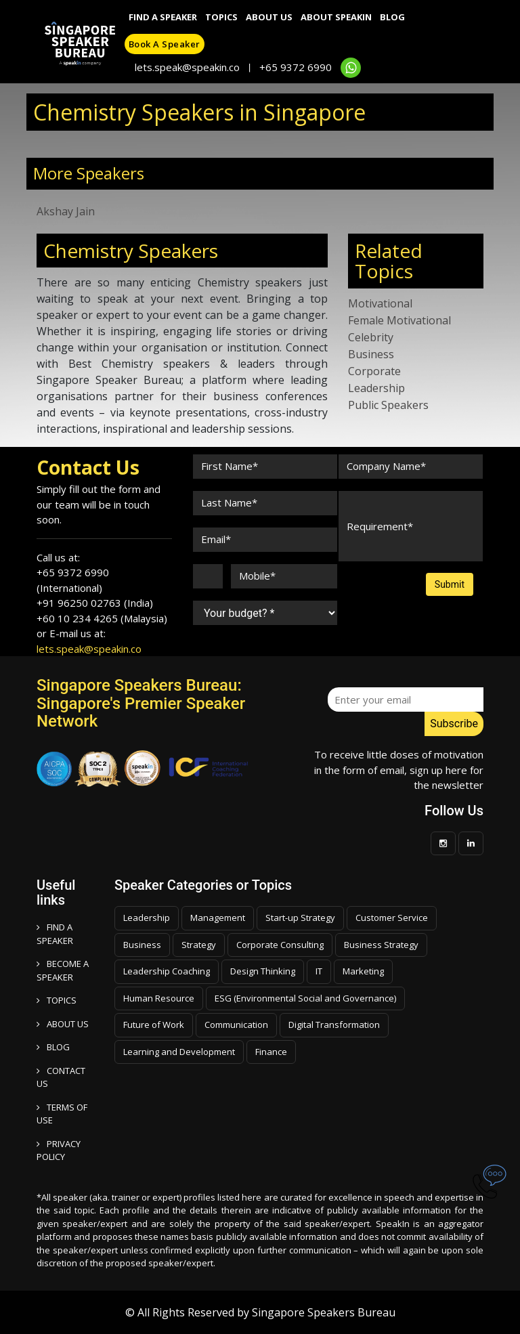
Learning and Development (179, 1052)
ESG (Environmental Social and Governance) (305, 998)
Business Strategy (381, 945)
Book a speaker (164, 44)
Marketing (363, 971)
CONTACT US (61, 1077)
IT (319, 971)
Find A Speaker (163, 17)
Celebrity (370, 337)
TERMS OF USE (62, 1114)
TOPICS (57, 1000)
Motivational (380, 303)
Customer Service (391, 917)
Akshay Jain (66, 211)
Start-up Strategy (300, 917)
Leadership (376, 388)
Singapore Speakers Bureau (323, 1312)
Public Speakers (388, 404)
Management (217, 917)
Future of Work (153, 1024)
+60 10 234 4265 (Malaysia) (102, 618)
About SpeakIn (336, 17)
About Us (269, 17)
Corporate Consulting (280, 945)
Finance (271, 1052)
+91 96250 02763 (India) (95, 602)
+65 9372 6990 (295, 67)
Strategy (198, 945)
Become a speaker (63, 970)
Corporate (374, 371)
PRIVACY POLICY (59, 1150)
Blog (392, 17)
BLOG (53, 1047)
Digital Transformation (334, 1024)
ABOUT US (63, 1024)
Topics (221, 17)
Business (371, 354)
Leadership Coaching (166, 971)
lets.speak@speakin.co (187, 67)
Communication (236, 1024)
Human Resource (158, 998)
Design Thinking (262, 971)
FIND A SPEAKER (55, 934)
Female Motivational (399, 320)
